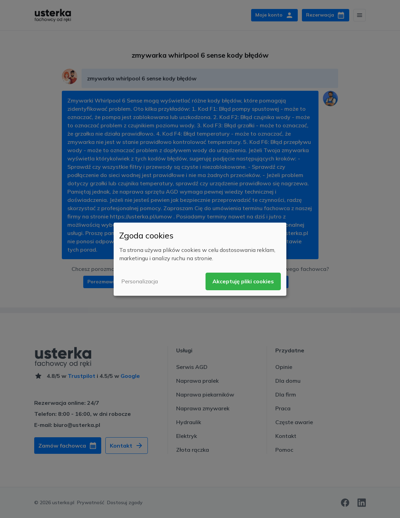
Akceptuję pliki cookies (243, 281)
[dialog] (200, 258)
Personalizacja (139, 281)
